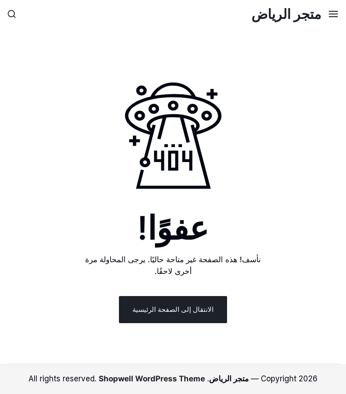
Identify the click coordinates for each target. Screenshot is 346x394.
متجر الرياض (286, 14)
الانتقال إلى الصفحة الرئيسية (173, 309)
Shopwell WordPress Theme (152, 378)
